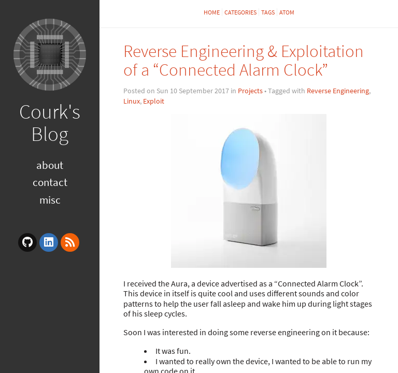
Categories (240, 12)
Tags (268, 12)
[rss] (70, 242)
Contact (50, 182)
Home (212, 12)
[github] (27, 242)
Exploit (153, 101)
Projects (250, 90)
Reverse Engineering (338, 90)
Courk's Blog (49, 122)
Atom (286, 12)
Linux (131, 101)
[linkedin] (48, 242)
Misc (50, 200)
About (49, 165)
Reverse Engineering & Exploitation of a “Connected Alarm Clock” (243, 60)
